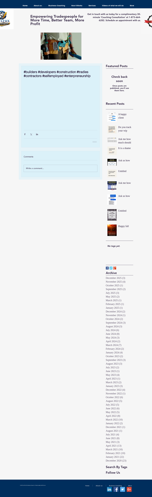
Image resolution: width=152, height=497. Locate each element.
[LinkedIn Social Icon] (109, 489)
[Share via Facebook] (25, 134)
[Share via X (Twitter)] (31, 134)
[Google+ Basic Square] (114, 268)
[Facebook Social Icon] (116, 489)
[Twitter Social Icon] (122, 489)
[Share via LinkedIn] (37, 134)
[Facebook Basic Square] (107, 268)
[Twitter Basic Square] (111, 268)
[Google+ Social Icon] (129, 489)
